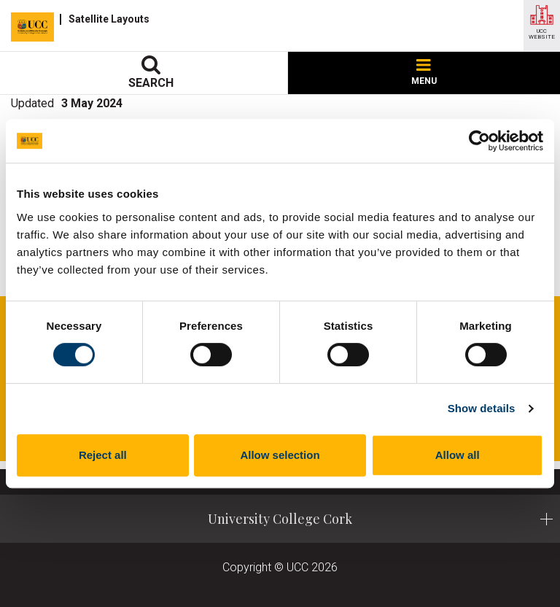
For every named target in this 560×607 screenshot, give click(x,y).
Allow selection (279, 455)
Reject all (103, 455)
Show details (482, 408)
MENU (424, 72)
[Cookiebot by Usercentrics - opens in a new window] (479, 141)
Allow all (457, 455)
